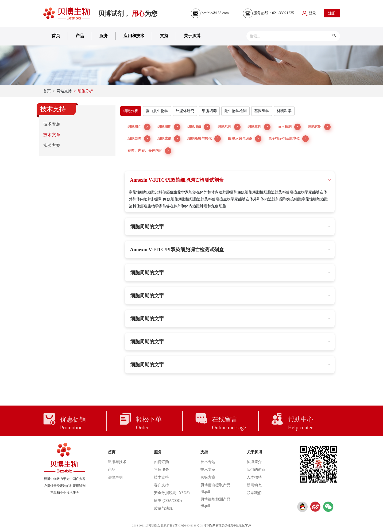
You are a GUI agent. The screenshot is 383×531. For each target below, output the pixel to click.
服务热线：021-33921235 (268, 13)
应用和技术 (133, 35)
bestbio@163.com (210, 13)
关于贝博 (192, 35)
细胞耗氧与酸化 (204, 138)
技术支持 (161, 477)
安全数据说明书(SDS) (171, 493)
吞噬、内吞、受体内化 (149, 150)
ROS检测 (288, 127)
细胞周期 (168, 127)
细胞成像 (168, 138)
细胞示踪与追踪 (244, 138)
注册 (332, 13)
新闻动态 (254, 485)
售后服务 (161, 470)
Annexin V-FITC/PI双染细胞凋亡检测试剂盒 (177, 180)
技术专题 (51, 124)
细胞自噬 (138, 138)
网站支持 (64, 91)
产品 (80, 35)
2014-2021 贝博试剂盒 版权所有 (151, 525)
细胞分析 (130, 111)
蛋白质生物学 (157, 111)
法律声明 (115, 477)
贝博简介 (254, 462)
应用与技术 (117, 462)
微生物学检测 (235, 111)
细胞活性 (229, 127)
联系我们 (254, 493)
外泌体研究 (185, 111)
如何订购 (161, 462)
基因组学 (261, 111)
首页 (56, 35)
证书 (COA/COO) (168, 501)
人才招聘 (254, 477)
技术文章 (51, 134)
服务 (103, 35)
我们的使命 (256, 470)
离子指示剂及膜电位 (288, 138)
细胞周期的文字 (147, 226)
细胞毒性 (258, 127)
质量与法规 (163, 508)
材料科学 (284, 111)
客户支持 (161, 485)
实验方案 (51, 145)
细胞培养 (209, 111)
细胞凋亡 (138, 127)
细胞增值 (198, 127)
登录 (309, 13)
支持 (164, 35)
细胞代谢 (319, 127)
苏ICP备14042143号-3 (189, 525)
